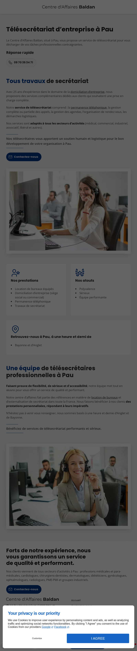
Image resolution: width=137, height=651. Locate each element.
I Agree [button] (98, 638)
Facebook (60, 626)
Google (46, 626)
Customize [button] (37, 638)
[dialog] (68, 626)
